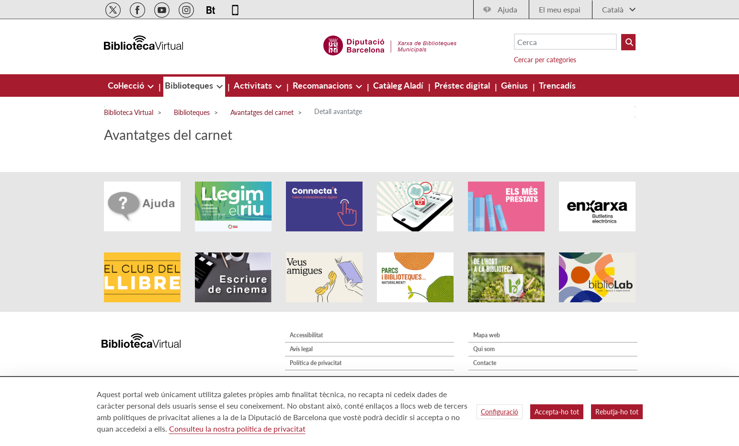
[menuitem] (127, 85)
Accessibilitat (306, 335)
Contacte (484, 362)
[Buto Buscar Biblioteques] (628, 42)
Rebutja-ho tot (616, 412)
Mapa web (486, 335)
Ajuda (507, 9)
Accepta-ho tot (556, 412)
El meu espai (559, 9)
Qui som (484, 349)
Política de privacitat (315, 362)
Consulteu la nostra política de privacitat (237, 428)
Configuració (499, 412)
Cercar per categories (545, 60)
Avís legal (301, 349)
